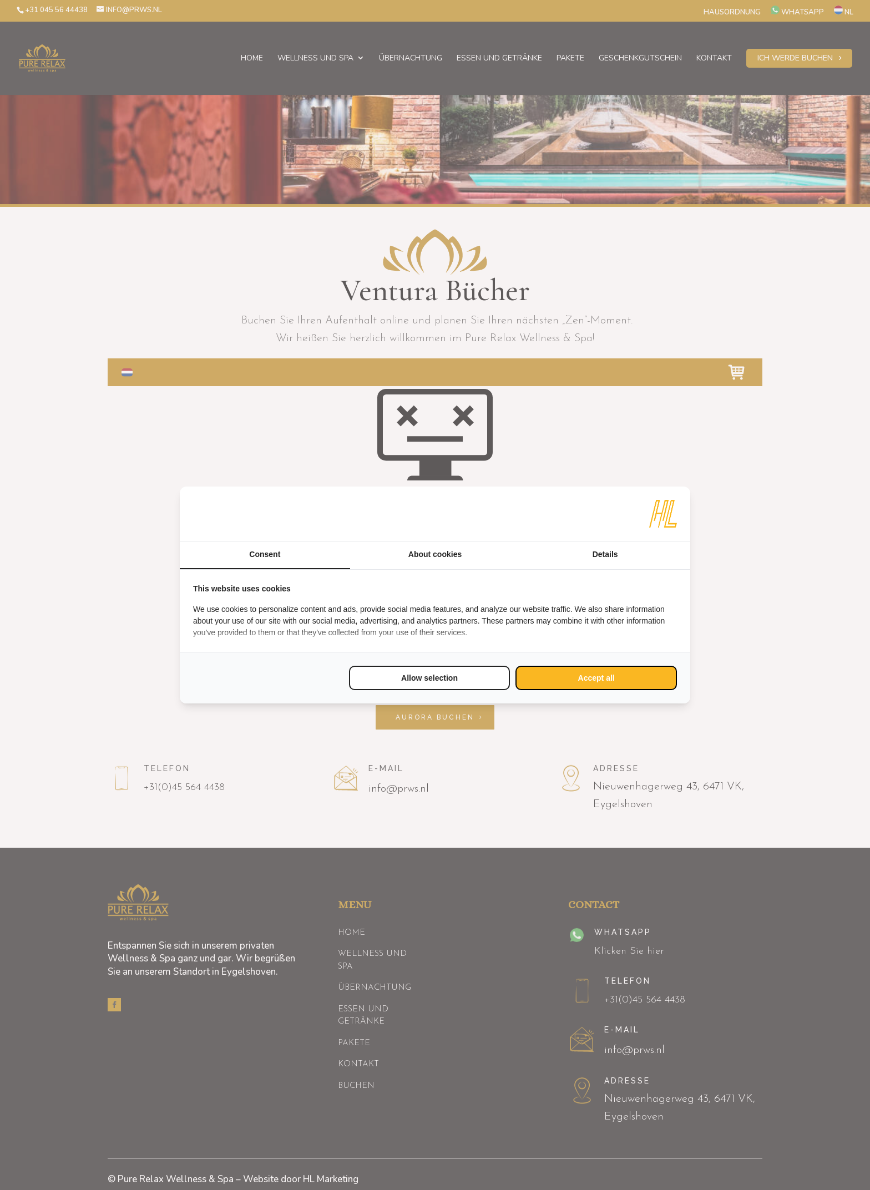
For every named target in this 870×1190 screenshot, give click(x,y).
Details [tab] (605, 554)
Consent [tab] (264, 554)
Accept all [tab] (596, 678)
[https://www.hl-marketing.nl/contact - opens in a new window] (663, 514)
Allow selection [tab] (429, 678)
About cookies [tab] (435, 554)
